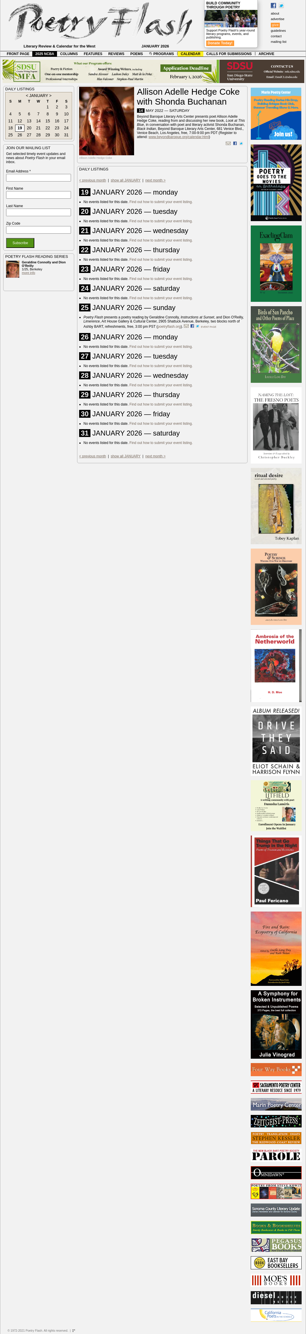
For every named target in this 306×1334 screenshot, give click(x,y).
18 (10, 128)
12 (19, 121)
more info (28, 272)
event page (208, 326)
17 (66, 121)
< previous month (92, 180)
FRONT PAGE (18, 54)
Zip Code (13, 223)
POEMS (136, 54)
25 (10, 135)
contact (276, 36)
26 (19, 135)
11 (10, 121)
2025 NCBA (44, 54)
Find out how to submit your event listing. (161, 202)
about (275, 13)
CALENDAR (190, 54)
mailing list (279, 41)
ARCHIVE (266, 54)
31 (66, 135)
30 (57, 135)
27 (29, 135)
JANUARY (38, 95)
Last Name (14, 206)
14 (38, 121)
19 (19, 128)
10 (66, 114)
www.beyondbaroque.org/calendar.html (179, 137)
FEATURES (93, 54)
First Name (14, 188)
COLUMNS (69, 54)
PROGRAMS (161, 54)
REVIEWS (116, 54)
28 (38, 135)
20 (29, 128)
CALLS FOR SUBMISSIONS (229, 54)
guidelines (278, 30)
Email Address (18, 171)
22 (47, 128)
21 (38, 128)
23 (57, 128)
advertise (277, 19)
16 (57, 121)
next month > (155, 180)
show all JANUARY (125, 180)
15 (47, 121)
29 (47, 135)
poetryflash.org (169, 327)
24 (66, 128)
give (275, 25)
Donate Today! (220, 43)
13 (29, 121)
